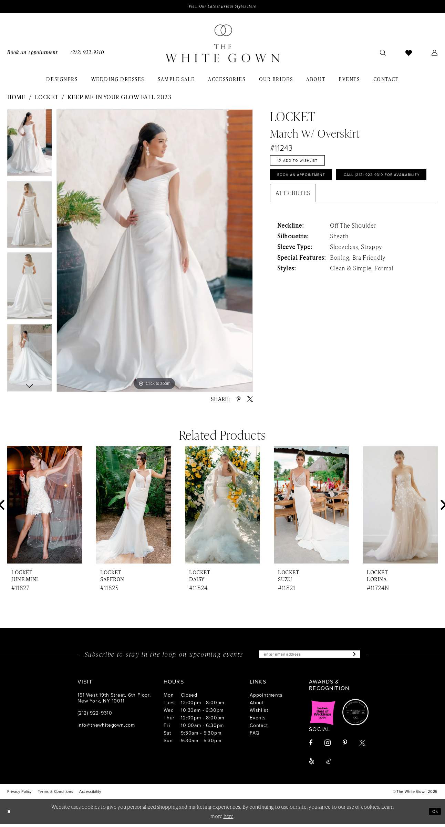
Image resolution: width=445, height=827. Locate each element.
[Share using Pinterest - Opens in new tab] (238, 400)
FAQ (254, 735)
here (229, 819)
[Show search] (383, 54)
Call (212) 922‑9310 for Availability (328, 200)
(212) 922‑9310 (94, 715)
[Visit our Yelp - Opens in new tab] (311, 764)
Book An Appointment (309, 182)
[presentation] (44, 506)
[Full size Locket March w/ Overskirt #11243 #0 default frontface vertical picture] (154, 252)
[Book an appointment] (32, 53)
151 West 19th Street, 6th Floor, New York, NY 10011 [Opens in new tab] (114, 700)
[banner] (222, 45)
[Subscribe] (365, 656)
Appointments (266, 697)
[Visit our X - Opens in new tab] (362, 746)
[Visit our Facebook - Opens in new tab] (310, 746)
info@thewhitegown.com (106, 727)
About (257, 705)
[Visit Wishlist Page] (409, 54)
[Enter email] (310, 656)
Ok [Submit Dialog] (433, 814)
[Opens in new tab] (323, 715)
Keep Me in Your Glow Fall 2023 (119, 98)
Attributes (293, 220)
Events (258, 720)
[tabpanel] (29, 146)
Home (16, 98)
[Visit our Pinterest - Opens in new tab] (345, 746)
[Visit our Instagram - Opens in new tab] (327, 745)
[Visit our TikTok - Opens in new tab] (328, 764)
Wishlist (259, 712)
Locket (47, 98)
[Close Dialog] (10, 814)
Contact (259, 728)
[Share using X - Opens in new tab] (250, 400)
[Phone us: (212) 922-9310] (87, 53)
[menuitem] (32, 53)
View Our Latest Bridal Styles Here (222, 7)
